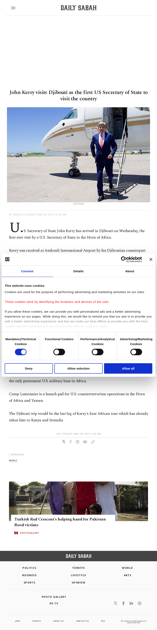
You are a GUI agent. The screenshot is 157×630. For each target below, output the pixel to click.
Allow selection (78, 368)
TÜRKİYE (78, 568)
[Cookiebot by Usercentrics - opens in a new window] (124, 259)
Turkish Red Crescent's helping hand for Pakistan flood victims (60, 522)
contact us (82, 621)
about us (58, 621)
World (127, 568)
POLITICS (29, 568)
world (13, 460)
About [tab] (129, 271)
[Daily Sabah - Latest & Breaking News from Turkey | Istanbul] (78, 7)
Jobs (17, 621)
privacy (37, 621)
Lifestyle (78, 575)
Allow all (128, 368)
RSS (103, 621)
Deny (29, 368)
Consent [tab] (27, 271)
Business (29, 575)
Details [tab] (78, 271)
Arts (127, 575)
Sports (29, 582)
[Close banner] (150, 259)
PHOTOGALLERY (29, 532)
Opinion (78, 582)
